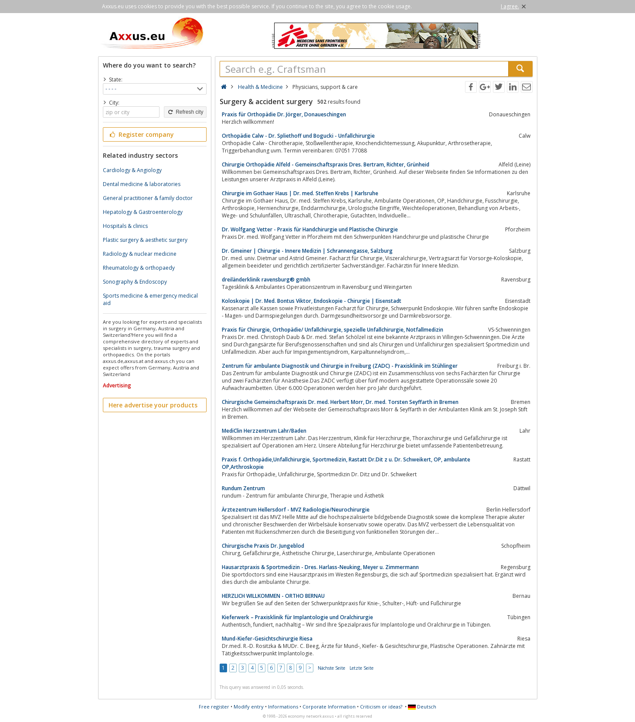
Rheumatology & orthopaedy (139, 267)
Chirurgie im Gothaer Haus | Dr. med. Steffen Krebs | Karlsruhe (300, 193)
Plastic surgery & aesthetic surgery (145, 240)
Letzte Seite (362, 668)
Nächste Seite (331, 668)
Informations (283, 706)
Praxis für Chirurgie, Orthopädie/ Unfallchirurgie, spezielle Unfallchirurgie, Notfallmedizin (332, 329)
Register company (141, 134)
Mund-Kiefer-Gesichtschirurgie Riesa (267, 638)
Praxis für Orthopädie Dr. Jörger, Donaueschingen (284, 114)
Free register (214, 706)
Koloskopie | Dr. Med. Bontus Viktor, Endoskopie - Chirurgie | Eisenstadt (311, 301)
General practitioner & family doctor (148, 198)
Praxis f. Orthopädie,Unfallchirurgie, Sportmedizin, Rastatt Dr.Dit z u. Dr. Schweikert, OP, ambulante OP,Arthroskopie (346, 463)
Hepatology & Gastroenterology (143, 212)
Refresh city (185, 112)
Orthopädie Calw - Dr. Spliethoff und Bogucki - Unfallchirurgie (298, 135)
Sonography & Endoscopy (135, 281)
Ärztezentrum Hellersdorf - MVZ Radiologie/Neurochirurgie (296, 509)
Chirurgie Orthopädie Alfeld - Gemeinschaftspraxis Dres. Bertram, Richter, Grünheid (325, 164)
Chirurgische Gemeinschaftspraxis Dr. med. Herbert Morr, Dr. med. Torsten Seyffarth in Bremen (340, 402)
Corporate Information (329, 706)
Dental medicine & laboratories (141, 184)
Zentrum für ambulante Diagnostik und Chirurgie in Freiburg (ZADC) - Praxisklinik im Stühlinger (340, 365)
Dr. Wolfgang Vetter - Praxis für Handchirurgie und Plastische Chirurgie (310, 229)
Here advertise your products (153, 405)
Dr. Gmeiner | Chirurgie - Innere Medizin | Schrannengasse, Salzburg (307, 250)
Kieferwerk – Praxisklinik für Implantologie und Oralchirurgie (297, 617)
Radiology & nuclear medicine (140, 254)
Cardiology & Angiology (132, 170)
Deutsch (422, 706)
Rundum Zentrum (243, 488)
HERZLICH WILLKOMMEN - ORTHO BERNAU (273, 596)
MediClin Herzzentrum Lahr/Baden (264, 430)
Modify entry (249, 706)
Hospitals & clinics (125, 226)
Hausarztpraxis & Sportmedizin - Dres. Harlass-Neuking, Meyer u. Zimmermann (320, 567)
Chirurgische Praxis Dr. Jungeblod (263, 545)
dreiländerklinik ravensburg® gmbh (266, 279)
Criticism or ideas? (381, 706)
